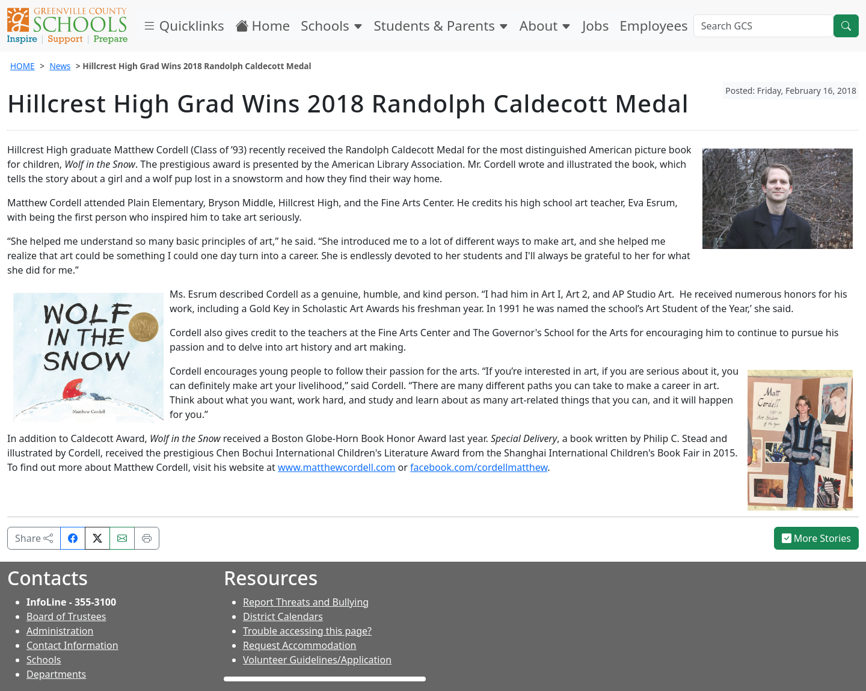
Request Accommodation (299, 645)
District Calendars (283, 616)
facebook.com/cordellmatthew (478, 467)
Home (262, 25)
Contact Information (72, 645)
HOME (22, 66)
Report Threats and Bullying (306, 602)
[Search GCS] (763, 25)
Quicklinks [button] (183, 25)
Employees (653, 25)
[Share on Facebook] (72, 538)
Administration (59, 630)
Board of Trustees (66, 616)
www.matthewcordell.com (336, 467)
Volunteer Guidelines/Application (317, 659)
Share (34, 538)
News (59, 66)
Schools (332, 25)
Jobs (595, 25)
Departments (56, 674)
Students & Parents (441, 25)
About (545, 25)
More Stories (817, 538)
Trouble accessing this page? (307, 630)
